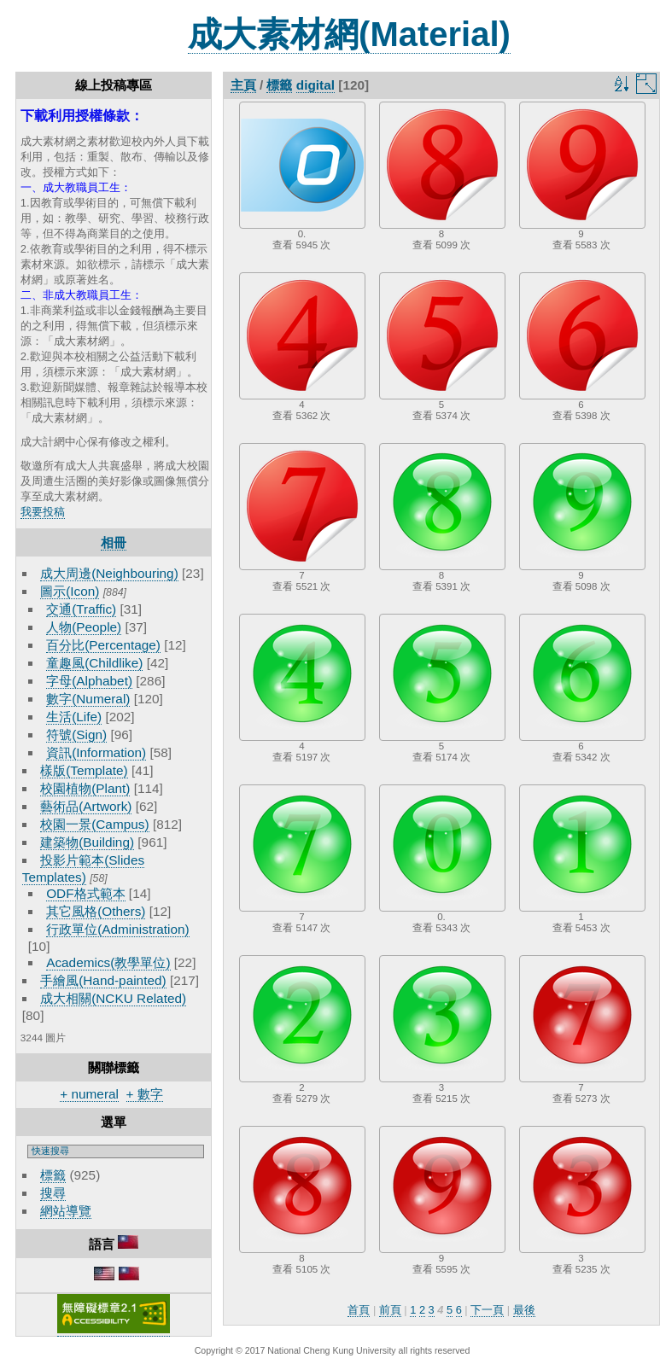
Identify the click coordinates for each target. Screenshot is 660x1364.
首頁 (359, 1309)
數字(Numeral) (88, 698)
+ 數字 (144, 1094)
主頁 (243, 85)
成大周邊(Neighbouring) (109, 573)
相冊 (113, 542)
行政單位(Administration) (118, 929)
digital (315, 85)
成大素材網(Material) (349, 34)
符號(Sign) (76, 734)
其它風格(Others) (95, 911)
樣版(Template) (84, 770)
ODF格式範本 (85, 893)
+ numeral (89, 1094)
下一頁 (487, 1309)
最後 (524, 1309)
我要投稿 (42, 511)
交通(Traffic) (81, 609)
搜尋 (53, 1193)
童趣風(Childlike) (94, 663)
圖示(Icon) (69, 591)
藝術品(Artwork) (85, 806)
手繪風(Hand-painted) (103, 980)
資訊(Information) (96, 752)
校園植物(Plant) (85, 788)
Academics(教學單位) (108, 962)
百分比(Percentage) (103, 645)
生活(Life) (74, 716)
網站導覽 (65, 1211)
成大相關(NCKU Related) (113, 998)
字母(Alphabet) (89, 680)
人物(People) (83, 627)
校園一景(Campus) (94, 824)
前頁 (390, 1309)
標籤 (53, 1175)
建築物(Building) (87, 842)
